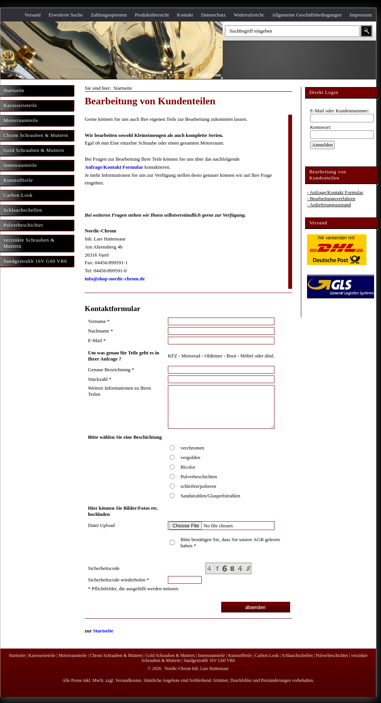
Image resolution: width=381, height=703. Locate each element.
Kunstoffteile (239, 655)
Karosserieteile (42, 655)
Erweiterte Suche (66, 15)
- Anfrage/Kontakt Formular (335, 192)
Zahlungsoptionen (109, 15)
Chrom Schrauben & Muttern (116, 655)
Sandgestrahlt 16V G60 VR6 (209, 660)
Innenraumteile (211, 655)
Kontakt (185, 15)
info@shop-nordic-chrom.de (115, 279)
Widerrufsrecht (249, 15)
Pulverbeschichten (199, 476)
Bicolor (188, 467)
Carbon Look (267, 655)
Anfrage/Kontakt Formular (114, 167)
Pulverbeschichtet (332, 655)
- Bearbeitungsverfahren (331, 198)
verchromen (192, 448)
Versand (33, 15)
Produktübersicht (152, 15)
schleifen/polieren (198, 486)
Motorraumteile (73, 655)
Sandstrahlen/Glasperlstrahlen (210, 496)
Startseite (103, 631)
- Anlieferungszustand (329, 204)
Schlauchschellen (297, 655)
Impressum (361, 15)
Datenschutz (213, 15)
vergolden (190, 457)
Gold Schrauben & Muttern (170, 655)
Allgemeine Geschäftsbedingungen (307, 15)
